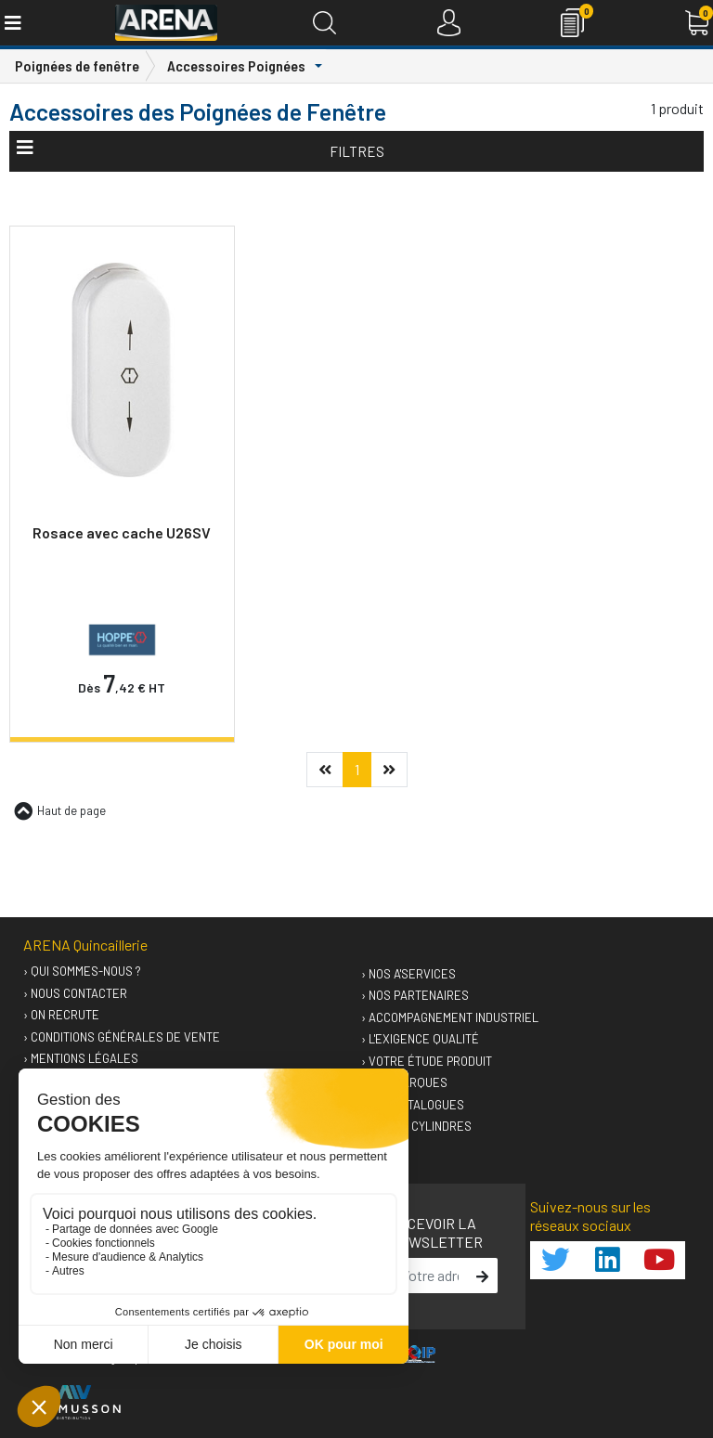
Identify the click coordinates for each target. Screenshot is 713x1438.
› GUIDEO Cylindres (416, 1126)
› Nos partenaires (415, 995)
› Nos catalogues (412, 1104)
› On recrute (61, 1014)
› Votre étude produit (426, 1061)
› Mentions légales (80, 1058)
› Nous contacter (75, 993)
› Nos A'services (408, 973)
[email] (430, 1275)
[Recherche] (324, 22)
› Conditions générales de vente (121, 1037)
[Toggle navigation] (11, 22)
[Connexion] (449, 23)
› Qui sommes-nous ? (82, 971)
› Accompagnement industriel (449, 1017)
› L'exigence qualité (420, 1038)
